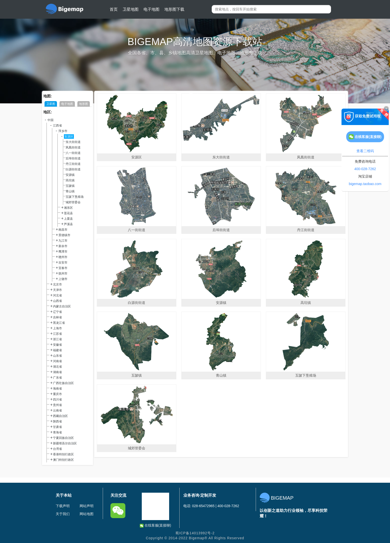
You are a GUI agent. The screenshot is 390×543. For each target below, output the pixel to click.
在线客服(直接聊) (155, 525)
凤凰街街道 (73, 147)
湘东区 (68, 207)
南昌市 (62, 229)
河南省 (57, 361)
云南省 (57, 410)
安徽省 (57, 344)
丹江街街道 (73, 164)
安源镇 (70, 175)
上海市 (57, 328)
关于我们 (63, 514)
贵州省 (57, 405)
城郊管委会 (73, 202)
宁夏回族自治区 (63, 438)
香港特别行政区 (63, 454)
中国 (50, 120)
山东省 (57, 355)
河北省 (57, 295)
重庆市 (57, 394)
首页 (114, 9)
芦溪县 (68, 224)
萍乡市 (62, 131)
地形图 (83, 104)
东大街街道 (73, 142)
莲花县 (68, 213)
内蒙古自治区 (62, 306)
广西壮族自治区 (63, 383)
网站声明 (87, 506)
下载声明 (63, 506)
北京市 (57, 284)
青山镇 (70, 191)
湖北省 (57, 366)
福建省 (57, 350)
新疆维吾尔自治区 (65, 443)
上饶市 (62, 279)
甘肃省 (57, 427)
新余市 (62, 246)
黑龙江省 (59, 323)
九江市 (62, 240)
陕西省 (57, 421)
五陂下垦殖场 (75, 197)
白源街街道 (73, 169)
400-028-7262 (365, 169)
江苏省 (57, 334)
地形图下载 (174, 9)
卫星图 (50, 104)
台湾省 (57, 449)
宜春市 (62, 268)
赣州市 (62, 257)
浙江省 (57, 339)
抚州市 (62, 273)
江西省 (57, 125)
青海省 (57, 432)
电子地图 (151, 9)
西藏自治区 (60, 416)
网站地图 (87, 514)
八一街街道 (73, 153)
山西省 (57, 301)
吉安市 (62, 262)
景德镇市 (64, 235)
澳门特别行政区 (63, 460)
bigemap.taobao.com (365, 184)
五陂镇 (70, 186)
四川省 (57, 399)
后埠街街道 (73, 158)
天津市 (57, 290)
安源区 (68, 136)
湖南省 (57, 372)
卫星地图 (131, 9)
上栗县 (68, 218)
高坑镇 (70, 180)
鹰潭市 (62, 251)
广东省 (57, 377)
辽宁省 (57, 312)
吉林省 (57, 317)
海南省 (57, 388)
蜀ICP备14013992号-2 (195, 533)
